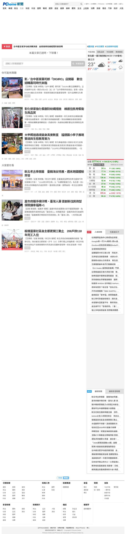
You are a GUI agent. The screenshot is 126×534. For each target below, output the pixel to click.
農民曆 (90, 47)
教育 (59, 192)
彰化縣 (75, 155)
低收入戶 (33, 222)
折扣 (60, 99)
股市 (87, 4)
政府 (116, 8)
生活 (79, 8)
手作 (51, 192)
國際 (39, 8)
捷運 (55, 192)
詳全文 (27, 96)
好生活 (74, 509)
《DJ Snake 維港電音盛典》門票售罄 (107, 268)
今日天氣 (91, 52)
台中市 (45, 99)
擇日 (85, 493)
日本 (68, 192)
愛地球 (74, 517)
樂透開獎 (119, 52)
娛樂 (68, 8)
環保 (13, 159)
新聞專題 (66, 483)
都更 (60, 251)
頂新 (34, 159)
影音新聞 (6, 505)
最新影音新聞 (114, 391)
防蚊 (44, 129)
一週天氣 (107, 490)
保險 (39, 222)
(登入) (121, 4)
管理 (64, 517)
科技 (33, 8)
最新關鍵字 (87, 509)
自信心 (18, 159)
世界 (32, 155)
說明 (115, 4)
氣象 (106, 483)
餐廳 (48, 129)
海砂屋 (55, 251)
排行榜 (65, 99)
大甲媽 (53, 155)
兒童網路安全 (70, 528)
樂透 (95, 487)
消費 (92, 8)
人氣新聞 (94, 232)
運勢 (50, 8)
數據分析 (71, 99)
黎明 (13, 103)
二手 (35, 192)
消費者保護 (60, 528)
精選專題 (66, 487)
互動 (36, 99)
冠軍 (40, 99)
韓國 (76, 192)
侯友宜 (33, 251)
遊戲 (9, 103)
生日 (79, 222)
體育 (73, 8)
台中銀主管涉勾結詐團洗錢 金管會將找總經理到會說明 (38, 47)
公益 (73, 514)
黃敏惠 (6, 225)
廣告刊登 (53, 528)
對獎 (96, 483)
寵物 (23, 487)
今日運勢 (99, 47)
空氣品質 (100, 52)
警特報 (116, 487)
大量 (32, 129)
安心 (36, 129)
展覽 (47, 192)
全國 (42, 222)
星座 (56, 8)
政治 (16, 8)
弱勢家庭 (70, 222)
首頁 (4, 8)
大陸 (121, 8)
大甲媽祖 (58, 155)
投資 (64, 514)
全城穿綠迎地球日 (99, 249)
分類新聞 (6, 483)
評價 (26, 159)
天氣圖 (106, 498)
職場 (45, 8)
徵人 (88, 528)
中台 (32, 99)
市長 (61, 222)
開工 (64, 251)
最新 (4, 487)
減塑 (5, 159)
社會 (22, 8)
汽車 (110, 8)
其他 (23, 512)
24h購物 (93, 4)
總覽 (64, 509)
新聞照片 (36, 505)
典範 (37, 251)
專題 (10, 8)
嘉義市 (47, 222)
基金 (44, 155)
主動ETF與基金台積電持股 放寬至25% (107, 435)
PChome (101, 4)
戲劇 (75, 222)
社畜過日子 (114, 232)
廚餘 (40, 129)
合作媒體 (109, 4)
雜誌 (104, 8)
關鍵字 (86, 505)
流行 (23, 498)
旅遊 (98, 8)
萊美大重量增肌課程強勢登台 (104, 447)
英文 (22, 159)
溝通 (9, 159)
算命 (85, 487)
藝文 (73, 512)
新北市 (64, 192)
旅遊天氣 (107, 493)
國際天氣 (107, 496)
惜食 (79, 155)
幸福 (65, 222)
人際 (40, 155)
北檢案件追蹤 (111, 47)
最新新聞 (94, 391)
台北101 (50, 99)
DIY (32, 192)
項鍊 (80, 192)
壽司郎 (56, 99)
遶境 (30, 159)
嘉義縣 (53, 222)
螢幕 (5, 103)
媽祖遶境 (69, 155)
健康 (62, 8)
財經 (27, 8)
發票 (76, 99)
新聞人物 (45, 483)
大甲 (48, 155)
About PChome (80, 528)
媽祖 (64, 155)
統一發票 (97, 490)
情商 (23, 490)
